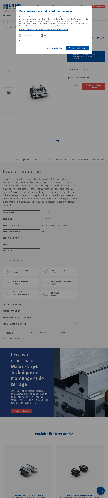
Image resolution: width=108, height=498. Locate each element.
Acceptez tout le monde (77, 48)
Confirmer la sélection (54, 48)
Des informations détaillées (28, 41)
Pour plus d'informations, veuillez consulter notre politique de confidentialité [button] (43, 29)
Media (44, 35)
